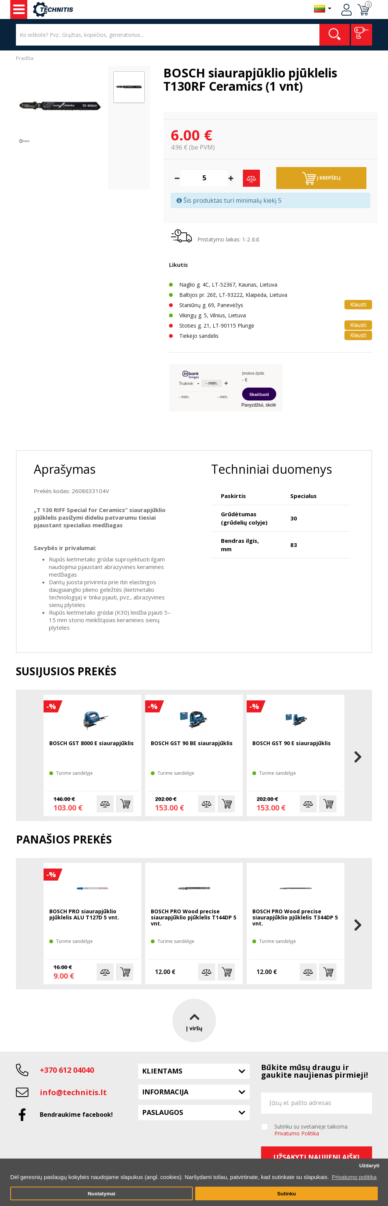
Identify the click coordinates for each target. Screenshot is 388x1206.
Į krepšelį (321, 178)
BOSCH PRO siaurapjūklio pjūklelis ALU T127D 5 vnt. (84, 914)
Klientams (162, 1070)
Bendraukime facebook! (76, 1114)
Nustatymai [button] (101, 1194)
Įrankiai (19, 9)
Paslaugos (162, 1112)
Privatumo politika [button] (354, 1177)
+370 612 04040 (67, 1070)
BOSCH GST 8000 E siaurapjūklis (91, 743)
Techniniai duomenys (271, 469)
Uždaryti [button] (369, 1165)
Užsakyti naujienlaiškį (316, 1157)
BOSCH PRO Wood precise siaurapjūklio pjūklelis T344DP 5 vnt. (295, 917)
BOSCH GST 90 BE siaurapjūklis (192, 743)
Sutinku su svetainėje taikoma (310, 1130)
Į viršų (194, 1020)
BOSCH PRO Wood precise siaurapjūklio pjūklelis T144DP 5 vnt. (193, 917)
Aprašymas (64, 469)
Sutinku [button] (286, 1194)
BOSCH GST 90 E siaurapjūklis (291, 743)
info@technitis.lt (73, 1092)
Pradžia (24, 58)
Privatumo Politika (296, 1133)
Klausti (358, 304)
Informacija (165, 1091)
